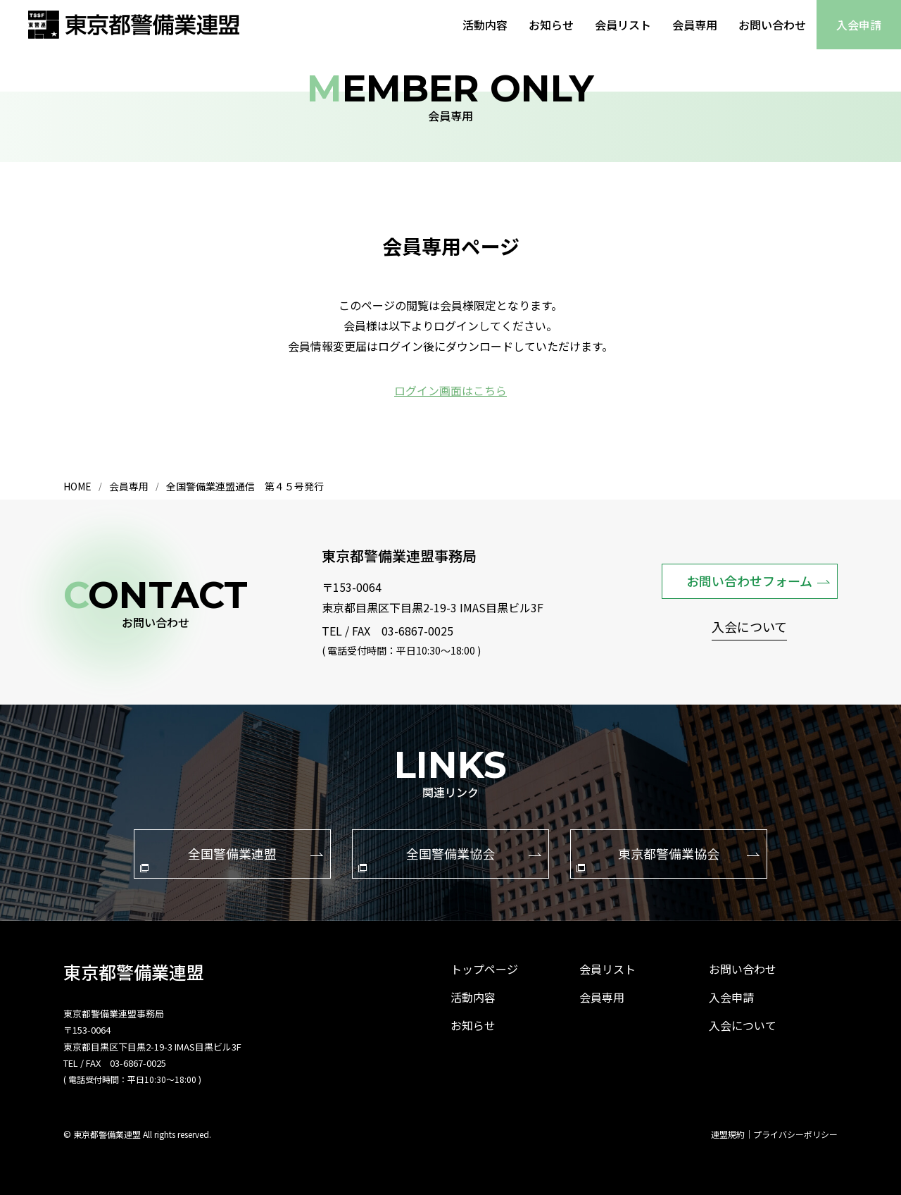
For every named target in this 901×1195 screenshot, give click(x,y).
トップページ (484, 968)
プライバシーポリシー (795, 1134)
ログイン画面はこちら (450, 390)
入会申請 (858, 24)
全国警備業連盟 (231, 858)
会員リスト (623, 24)
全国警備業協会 (449, 858)
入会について (749, 628)
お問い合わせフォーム (758, 580)
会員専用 (694, 24)
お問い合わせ (772, 24)
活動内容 (485, 24)
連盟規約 (728, 1134)
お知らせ (551, 24)
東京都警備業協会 (668, 858)
